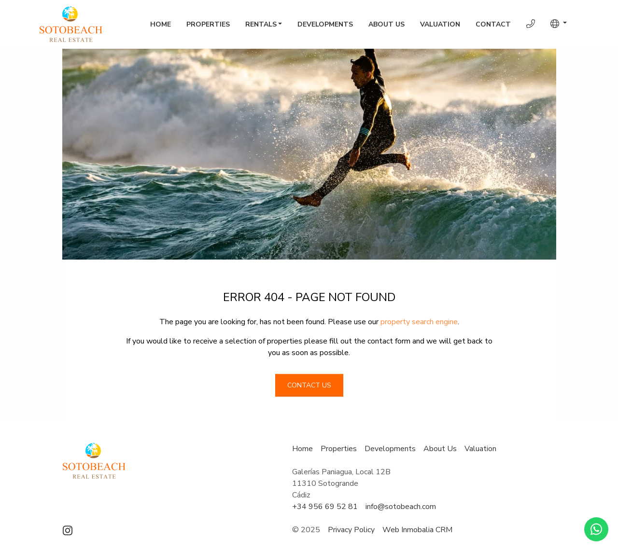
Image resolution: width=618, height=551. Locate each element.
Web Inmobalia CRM (417, 529)
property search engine (419, 322)
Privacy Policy (351, 529)
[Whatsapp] (596, 529)
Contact (493, 24)
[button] (559, 24)
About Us (386, 24)
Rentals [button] (261, 24)
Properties (208, 24)
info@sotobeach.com (400, 506)
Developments (325, 24)
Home (160, 24)
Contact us (309, 385)
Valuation (440, 24)
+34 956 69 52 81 (325, 506)
